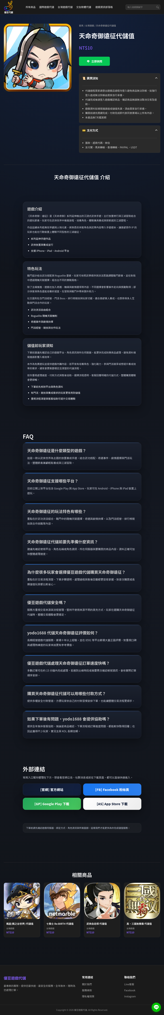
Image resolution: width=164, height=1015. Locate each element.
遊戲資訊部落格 (104, 7)
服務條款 (87, 990)
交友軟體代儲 (83, 7)
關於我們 (87, 984)
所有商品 (30, 7)
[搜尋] (157, 7)
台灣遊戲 (89, 25)
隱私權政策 (88, 996)
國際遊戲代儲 (46, 7)
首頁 (81, 25)
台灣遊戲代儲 (65, 7)
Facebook (129, 990)
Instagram (130, 996)
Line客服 (129, 984)
